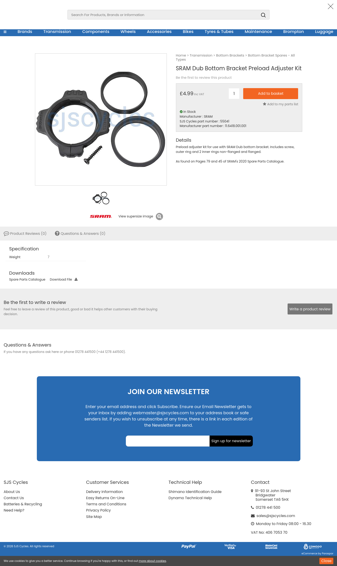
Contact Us (14, 498)
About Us (12, 491)
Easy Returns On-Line (105, 498)
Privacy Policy (98, 510)
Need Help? (14, 510)
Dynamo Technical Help (190, 498)
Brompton (293, 31)
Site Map (94, 516)
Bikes (188, 31)
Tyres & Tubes (219, 31)
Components (95, 31)
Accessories (159, 31)
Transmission (57, 31)
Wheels (128, 31)
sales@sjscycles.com (275, 515)
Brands (25, 31)
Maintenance (258, 31)
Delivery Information (104, 491)
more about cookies (152, 561)
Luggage (324, 31)
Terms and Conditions (106, 504)
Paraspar (327, 553)
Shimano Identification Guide (195, 491)
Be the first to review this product (204, 78)
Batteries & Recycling (23, 504)
